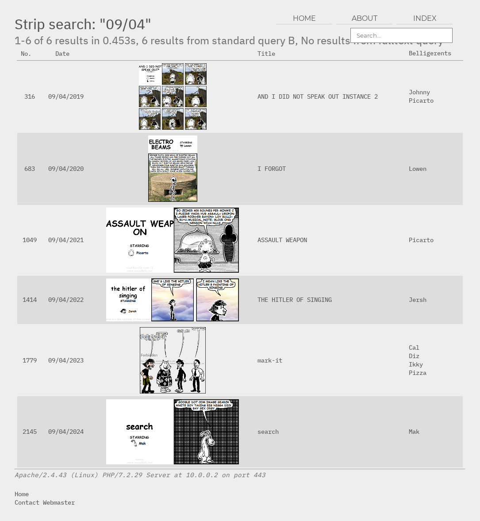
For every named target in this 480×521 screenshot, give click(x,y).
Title (269, 53)
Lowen (417, 168)
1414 (30, 299)
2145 (30, 431)
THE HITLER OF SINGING (294, 299)
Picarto (421, 100)
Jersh (417, 299)
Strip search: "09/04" (83, 24)
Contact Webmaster (45, 502)
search (268, 431)
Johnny (419, 92)
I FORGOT (271, 168)
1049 (30, 239)
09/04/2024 (66, 431)
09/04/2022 (66, 299)
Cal (414, 347)
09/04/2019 (66, 96)
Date (66, 53)
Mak (414, 431)
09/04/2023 (66, 360)
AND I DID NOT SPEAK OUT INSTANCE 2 (317, 96)
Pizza (417, 372)
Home (22, 494)
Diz (414, 355)
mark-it (269, 360)
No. (29, 53)
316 (29, 96)
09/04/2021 (66, 239)
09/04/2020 (66, 168)
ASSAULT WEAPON (282, 239)
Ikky (416, 364)
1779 (30, 360)
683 (29, 168)
